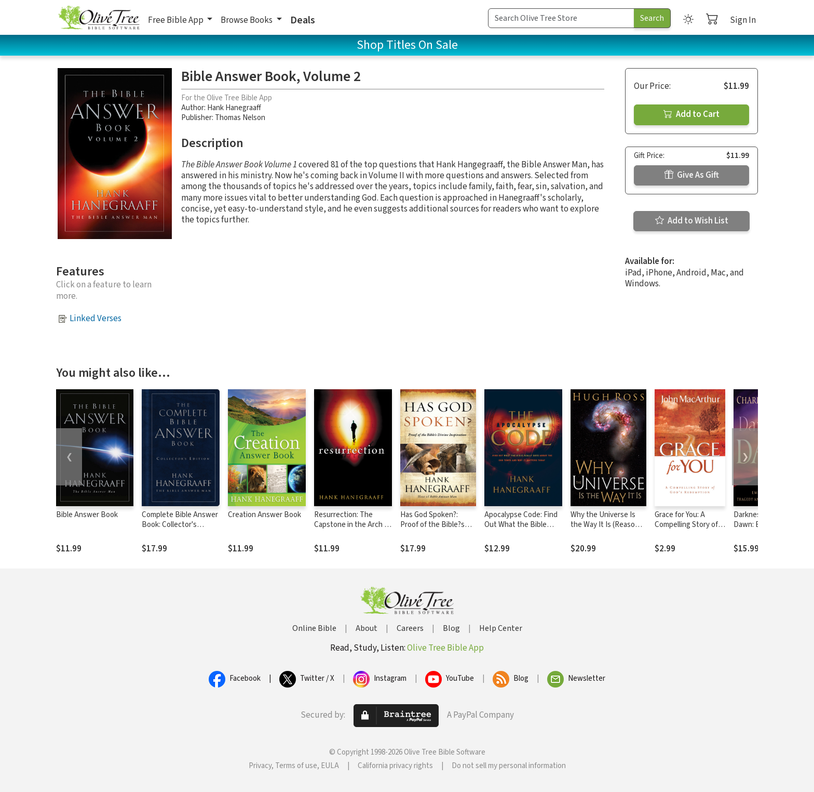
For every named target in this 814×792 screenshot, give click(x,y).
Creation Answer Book (264, 514)
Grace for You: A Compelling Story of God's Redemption (686, 524)
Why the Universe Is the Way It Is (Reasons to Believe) (607, 524)
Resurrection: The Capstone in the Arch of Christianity (352, 524)
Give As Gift (691, 175)
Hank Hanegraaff (234, 107)
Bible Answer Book (87, 514)
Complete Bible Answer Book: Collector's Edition (180, 524)
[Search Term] (561, 18)
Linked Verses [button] (95, 318)
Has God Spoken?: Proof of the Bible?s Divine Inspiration (432, 524)
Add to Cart (691, 114)
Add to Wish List (691, 221)
